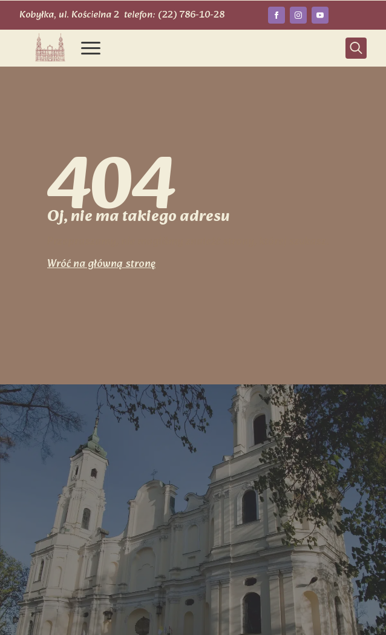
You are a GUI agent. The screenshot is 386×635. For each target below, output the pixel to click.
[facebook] (276, 15)
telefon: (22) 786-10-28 (174, 15)
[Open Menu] (90, 48)
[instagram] (298, 15)
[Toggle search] (356, 48)
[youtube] (320, 15)
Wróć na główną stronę (101, 264)
